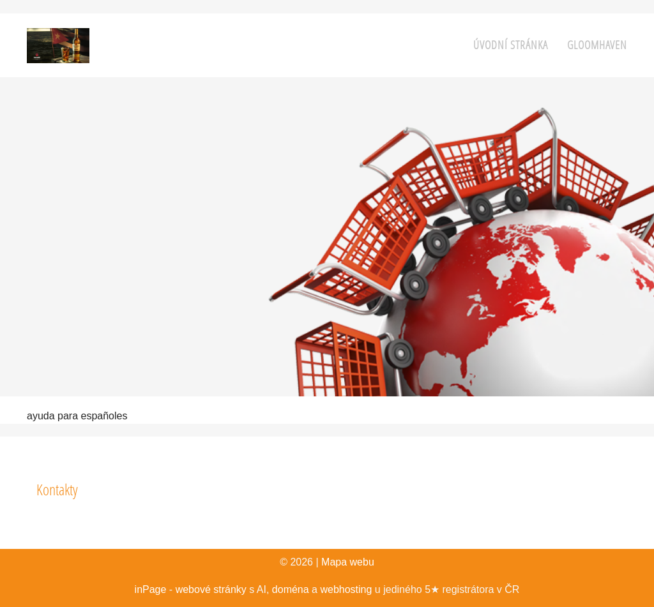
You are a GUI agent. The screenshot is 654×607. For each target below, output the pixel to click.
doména (290, 589)
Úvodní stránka (510, 45)
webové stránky (211, 589)
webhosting (346, 589)
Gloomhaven (597, 45)
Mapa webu (347, 562)
